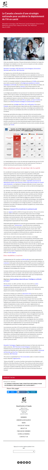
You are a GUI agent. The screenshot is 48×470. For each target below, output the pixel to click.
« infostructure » (18, 225)
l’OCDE (12, 124)
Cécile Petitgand (28, 68)
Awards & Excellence (24, 420)
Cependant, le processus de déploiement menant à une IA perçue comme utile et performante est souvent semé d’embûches (24, 182)
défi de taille (25, 259)
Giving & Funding (24, 434)
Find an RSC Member (23, 431)
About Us (23, 428)
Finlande (6, 106)
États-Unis (24, 104)
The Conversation (25, 356)
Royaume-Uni (32, 104)
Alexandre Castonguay (9, 68)
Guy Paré (13, 70)
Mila (23, 99)
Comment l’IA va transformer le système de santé (23, 209)
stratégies (16, 104)
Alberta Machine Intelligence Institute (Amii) (22, 101)
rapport (11, 212)
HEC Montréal (20, 68)
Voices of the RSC (9, 381)
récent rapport (12, 252)
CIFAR (34, 81)
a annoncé (22, 86)
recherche (6, 263)
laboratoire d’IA (27, 293)
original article (16, 358)
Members (24, 417)
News (23, 423)
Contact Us (24, 436)
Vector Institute (36, 99)
